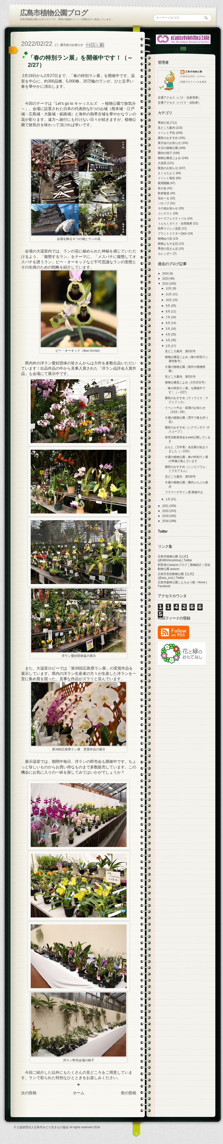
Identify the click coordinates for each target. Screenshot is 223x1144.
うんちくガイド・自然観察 (175, 223)
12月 (169, 288)
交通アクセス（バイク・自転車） (179, 102)
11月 (169, 294)
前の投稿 (128, 1093)
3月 (168, 340)
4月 (168, 334)
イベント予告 (166, 132)
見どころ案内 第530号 (180, 476)
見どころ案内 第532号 (180, 351)
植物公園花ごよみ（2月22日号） (186, 382)
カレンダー (165, 253)
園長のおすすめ (168, 138)
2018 (166, 521)
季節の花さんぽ (168, 248)
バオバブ (163, 203)
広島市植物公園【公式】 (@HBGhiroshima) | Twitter (175, 558)
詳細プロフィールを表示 (194, 82)
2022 (166, 283)
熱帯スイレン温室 (169, 228)
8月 (168, 311)
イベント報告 (166, 178)
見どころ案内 (166, 127)
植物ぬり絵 (165, 238)
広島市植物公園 (193, 71)
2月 (168, 346)
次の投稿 (28, 1093)
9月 (168, 305)
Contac (183, 48)
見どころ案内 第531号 (180, 376)
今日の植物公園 (168, 148)
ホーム (78, 1093)
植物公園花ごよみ (169, 158)
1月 (168, 499)
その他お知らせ (168, 208)
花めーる (163, 198)
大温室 (162, 163)
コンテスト (165, 213)
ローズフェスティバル (172, 218)
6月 (168, 323)
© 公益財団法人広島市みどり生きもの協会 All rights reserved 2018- (57, 1127)
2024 (166, 273)
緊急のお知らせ (168, 168)
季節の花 (163, 122)
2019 (166, 516)
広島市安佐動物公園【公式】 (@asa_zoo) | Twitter (176, 575)
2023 (166, 278)
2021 (166, 506)
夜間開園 (163, 183)
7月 (168, 317)
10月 (169, 300)
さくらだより (166, 173)
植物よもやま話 (168, 243)
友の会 (162, 188)
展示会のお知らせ (71, 45)
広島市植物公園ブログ (54, 13)
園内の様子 (165, 153)
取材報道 (163, 193)
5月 (168, 328)
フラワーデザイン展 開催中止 (184, 492)
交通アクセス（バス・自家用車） (179, 97)
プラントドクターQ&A (172, 233)
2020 (166, 511)
